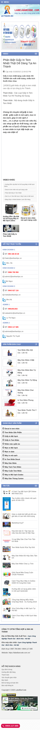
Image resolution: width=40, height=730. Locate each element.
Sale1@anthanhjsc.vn (13, 262)
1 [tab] (16, 47)
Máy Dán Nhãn (9, 467)
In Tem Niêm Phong (25, 404)
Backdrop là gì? (18, 527)
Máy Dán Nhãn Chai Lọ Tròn (22, 567)
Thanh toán (5, 678)
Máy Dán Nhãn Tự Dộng (27, 384)
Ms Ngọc (8, 285)
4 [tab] (23, 47)
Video (20, 54)
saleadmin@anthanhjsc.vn (15, 317)
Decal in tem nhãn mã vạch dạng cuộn (19, 189)
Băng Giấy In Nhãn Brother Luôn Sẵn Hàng (19, 202)
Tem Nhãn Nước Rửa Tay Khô (23, 551)
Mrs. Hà (7, 267)
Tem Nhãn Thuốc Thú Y (27, 414)
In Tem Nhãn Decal (11, 463)
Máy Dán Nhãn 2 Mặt (26, 364)
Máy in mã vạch (9, 459)
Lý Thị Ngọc (9, 322)
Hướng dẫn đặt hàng (8, 676)
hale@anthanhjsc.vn (12, 299)
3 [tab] (21, 47)
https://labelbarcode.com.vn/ (19, 656)
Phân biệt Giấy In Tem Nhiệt (15, 193)
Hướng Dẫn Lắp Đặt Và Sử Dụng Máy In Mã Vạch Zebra (19, 185)
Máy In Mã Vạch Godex (12, 478)
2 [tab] (19, 48)
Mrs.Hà (7, 303)
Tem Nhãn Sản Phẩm (12, 436)
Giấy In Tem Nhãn (10, 444)
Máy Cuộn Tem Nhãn (12, 474)
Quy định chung (7, 673)
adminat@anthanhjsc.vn (14, 335)
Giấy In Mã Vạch (10, 440)
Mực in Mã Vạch (10, 451)
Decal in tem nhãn (10, 432)
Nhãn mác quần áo (11, 448)
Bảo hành (5, 684)
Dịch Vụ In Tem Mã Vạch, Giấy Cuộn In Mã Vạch (18, 197)
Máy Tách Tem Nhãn (11, 471)
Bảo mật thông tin (7, 689)
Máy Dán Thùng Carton (12, 482)
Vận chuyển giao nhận (9, 681)
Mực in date (8, 455)
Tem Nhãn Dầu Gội (25, 354)
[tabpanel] (19, 35)
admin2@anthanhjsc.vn (14, 280)
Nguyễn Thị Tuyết (11, 340)
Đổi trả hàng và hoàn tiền (10, 686)
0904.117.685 (10, 726)
